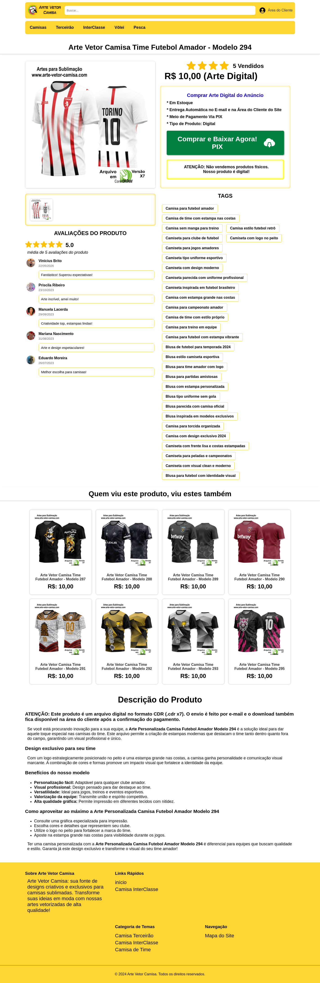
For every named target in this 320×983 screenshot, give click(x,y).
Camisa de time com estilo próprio (195, 317)
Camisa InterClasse (136, 889)
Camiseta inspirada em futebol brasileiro (200, 288)
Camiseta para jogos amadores (192, 248)
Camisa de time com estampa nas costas (201, 218)
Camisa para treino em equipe (191, 327)
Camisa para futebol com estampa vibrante (202, 337)
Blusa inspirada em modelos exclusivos (200, 416)
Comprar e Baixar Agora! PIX (226, 142)
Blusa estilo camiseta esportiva (192, 357)
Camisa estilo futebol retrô (252, 228)
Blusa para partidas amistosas (192, 377)
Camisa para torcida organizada (193, 426)
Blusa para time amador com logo (195, 367)
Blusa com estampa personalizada (195, 386)
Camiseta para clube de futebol (192, 238)
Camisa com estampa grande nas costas (200, 297)
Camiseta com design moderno (192, 268)
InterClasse (94, 27)
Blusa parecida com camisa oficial (195, 406)
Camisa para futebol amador (190, 208)
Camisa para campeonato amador (194, 307)
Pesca (139, 27)
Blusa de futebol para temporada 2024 (198, 347)
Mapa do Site (219, 935)
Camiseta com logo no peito (254, 238)
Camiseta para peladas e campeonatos (199, 456)
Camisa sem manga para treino (192, 228)
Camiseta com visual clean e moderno (198, 466)
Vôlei (119, 27)
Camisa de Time (133, 949)
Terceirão (65, 27)
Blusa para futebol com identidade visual (201, 476)
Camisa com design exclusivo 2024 (196, 436)
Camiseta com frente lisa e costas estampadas (205, 446)
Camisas (38, 27)
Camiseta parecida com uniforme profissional (205, 278)
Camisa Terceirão (134, 935)
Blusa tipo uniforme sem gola (191, 396)
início (121, 882)
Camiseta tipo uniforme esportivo (194, 258)
